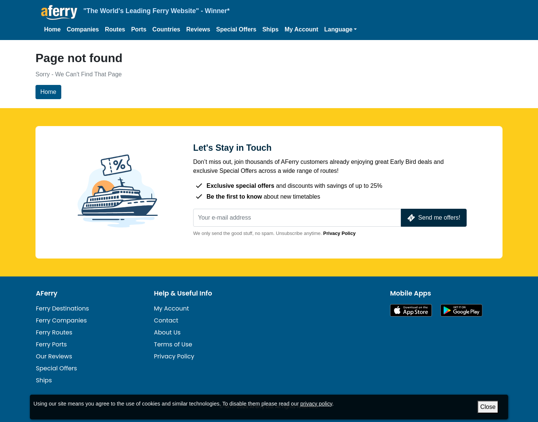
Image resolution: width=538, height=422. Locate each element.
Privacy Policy (339, 233)
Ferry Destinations (62, 308)
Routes (115, 29)
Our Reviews (54, 356)
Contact (166, 320)
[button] (340, 29)
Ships (270, 29)
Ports (138, 29)
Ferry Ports (51, 344)
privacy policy (316, 404)
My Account (301, 29)
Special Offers (236, 29)
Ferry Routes (54, 332)
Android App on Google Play (461, 310)
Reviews (198, 29)
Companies (83, 29)
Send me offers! (433, 217)
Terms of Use (173, 344)
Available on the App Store (411, 310)
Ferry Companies (61, 320)
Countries (166, 29)
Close (488, 407)
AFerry (47, 293)
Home (52, 29)
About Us (167, 332)
